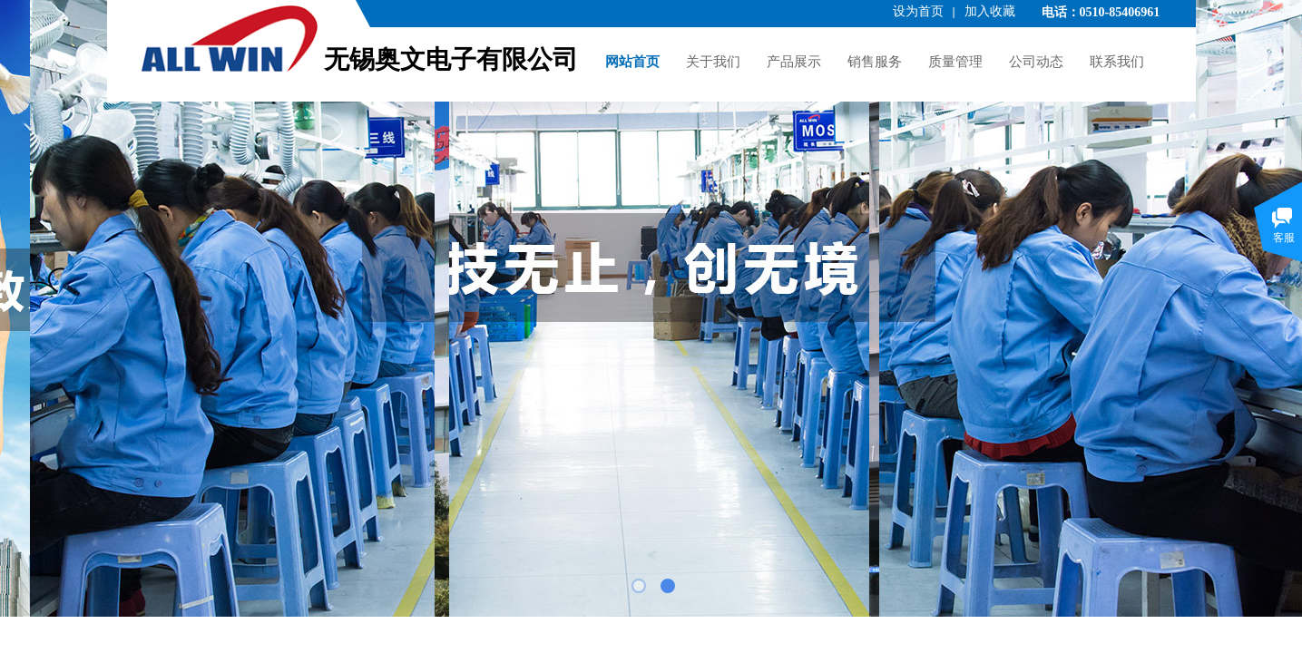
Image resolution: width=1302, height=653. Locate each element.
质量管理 (955, 61)
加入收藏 (989, 11)
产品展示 (794, 61)
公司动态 (1036, 61)
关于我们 (713, 61)
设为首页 (918, 11)
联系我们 (1117, 61)
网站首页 (632, 61)
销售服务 (874, 61)
